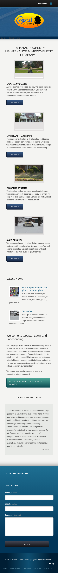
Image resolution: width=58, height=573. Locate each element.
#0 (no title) (37, 568)
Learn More (15, 103)
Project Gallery (15, 568)
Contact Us (48, 568)
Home (5, 568)
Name (11, 493)
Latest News (27, 568)
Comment (13, 515)
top (53, 563)
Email (11, 504)
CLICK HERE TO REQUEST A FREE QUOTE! (25, 382)
